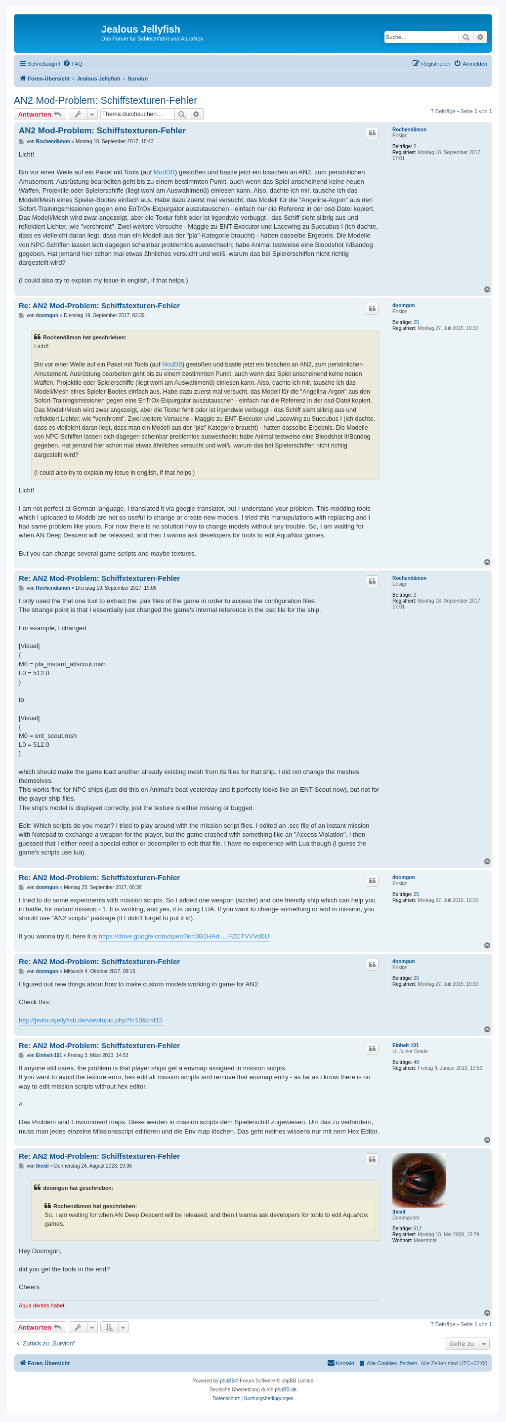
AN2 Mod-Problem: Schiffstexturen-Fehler (105, 100)
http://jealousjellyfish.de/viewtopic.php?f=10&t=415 (91, 1020)
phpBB (227, 1380)
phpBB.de (285, 1389)
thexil (398, 1212)
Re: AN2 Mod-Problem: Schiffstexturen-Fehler (99, 305)
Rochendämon (409, 129)
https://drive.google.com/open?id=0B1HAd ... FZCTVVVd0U (184, 936)
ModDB (164, 172)
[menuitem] (73, 64)
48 (416, 1062)
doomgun (403, 305)
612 (418, 1228)
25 (416, 322)
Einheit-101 (405, 1045)
